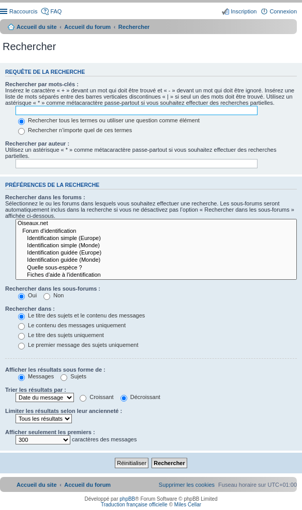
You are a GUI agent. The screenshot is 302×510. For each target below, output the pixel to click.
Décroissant (140, 397)
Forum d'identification (156, 231)
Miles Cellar (187, 504)
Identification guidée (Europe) (156, 253)
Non (53, 295)
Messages (36, 376)
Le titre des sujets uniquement (61, 335)
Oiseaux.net (156, 223)
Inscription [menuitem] (243, 11)
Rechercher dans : (30, 309)
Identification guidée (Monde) (156, 260)
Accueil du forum (87, 27)
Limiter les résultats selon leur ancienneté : (63, 411)
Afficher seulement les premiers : (50, 432)
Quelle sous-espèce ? (156, 268)
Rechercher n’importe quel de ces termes (75, 130)
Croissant (97, 397)
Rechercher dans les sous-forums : (52, 288)
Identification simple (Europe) (156, 238)
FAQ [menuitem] (56, 11)
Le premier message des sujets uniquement (78, 345)
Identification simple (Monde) (156, 245)
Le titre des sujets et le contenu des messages (81, 315)
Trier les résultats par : (35, 390)
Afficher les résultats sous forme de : (55, 369)
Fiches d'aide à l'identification (156, 275)
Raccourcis (23, 11)
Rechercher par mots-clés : (42, 84)
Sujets (73, 376)
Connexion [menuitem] (283, 11)
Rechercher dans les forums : (45, 197)
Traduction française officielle (134, 504)
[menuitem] (187, 485)
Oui (27, 295)
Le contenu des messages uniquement (72, 325)
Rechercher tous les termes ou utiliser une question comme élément (109, 120)
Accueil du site (37, 27)
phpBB (127, 499)
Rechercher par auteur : (37, 143)
